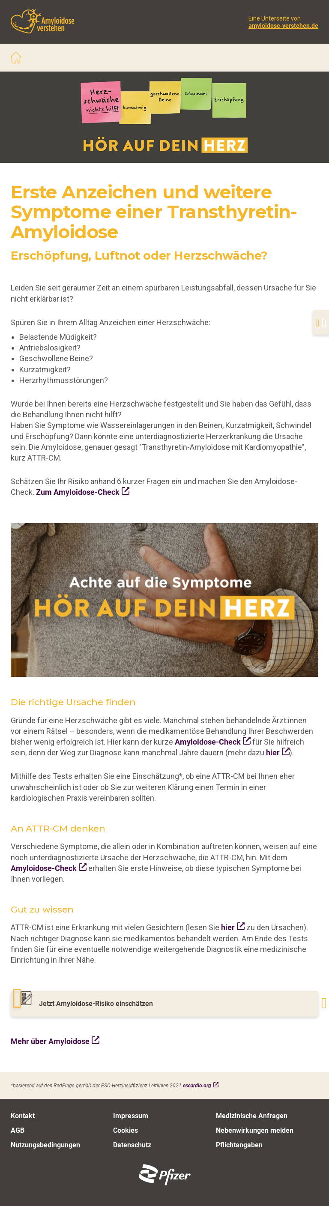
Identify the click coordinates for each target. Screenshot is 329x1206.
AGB (17, 1129)
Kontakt (23, 1115)
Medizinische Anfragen (251, 1115)
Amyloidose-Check (208, 741)
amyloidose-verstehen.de (283, 25)
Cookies (125, 1129)
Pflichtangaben (239, 1144)
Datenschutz (132, 1144)
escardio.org (197, 1085)
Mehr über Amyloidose (50, 1041)
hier (273, 752)
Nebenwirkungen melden (254, 1129)
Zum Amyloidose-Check (78, 492)
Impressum (130, 1115)
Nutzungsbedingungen (45, 1144)
